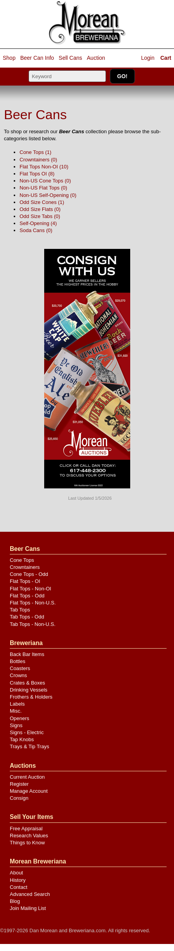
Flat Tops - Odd (27, 596)
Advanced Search (30, 894)
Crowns (18, 675)
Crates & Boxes (27, 683)
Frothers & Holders (31, 697)
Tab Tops (20, 610)
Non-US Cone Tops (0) (45, 181)
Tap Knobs (22, 739)
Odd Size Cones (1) (42, 202)
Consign (19, 798)
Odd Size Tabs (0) (40, 216)
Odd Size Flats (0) (40, 209)
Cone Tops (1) (35, 152)
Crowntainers (25, 567)
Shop (9, 58)
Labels (17, 704)
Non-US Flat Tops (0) (43, 188)
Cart (165, 58)
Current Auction (27, 777)
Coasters (20, 668)
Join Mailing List (28, 908)
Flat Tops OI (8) (37, 174)
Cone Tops (22, 560)
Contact (18, 887)
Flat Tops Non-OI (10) (44, 167)
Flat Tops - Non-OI (30, 589)
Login (147, 58)
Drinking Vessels (28, 690)
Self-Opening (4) (38, 223)
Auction (96, 58)
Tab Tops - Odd (27, 617)
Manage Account (29, 791)
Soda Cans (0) (36, 230)
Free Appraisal (26, 828)
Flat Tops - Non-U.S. (33, 603)
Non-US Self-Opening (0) (48, 195)
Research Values (29, 835)
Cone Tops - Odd (29, 574)
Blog (15, 901)
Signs (16, 725)
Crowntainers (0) (38, 160)
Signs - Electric (27, 732)
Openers (19, 718)
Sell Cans (70, 58)
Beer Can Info (37, 58)
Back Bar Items (27, 654)
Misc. (16, 711)
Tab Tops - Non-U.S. (33, 624)
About (16, 873)
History (17, 880)
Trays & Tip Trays (29, 746)
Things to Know (27, 843)
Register (19, 784)
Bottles (17, 661)
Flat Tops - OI (25, 581)
